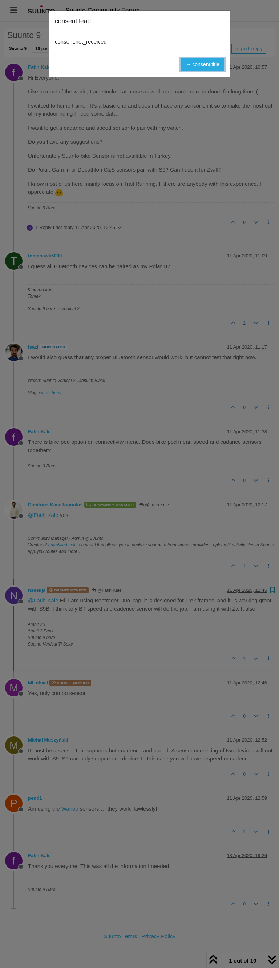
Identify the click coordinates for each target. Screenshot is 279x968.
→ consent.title (202, 64)
